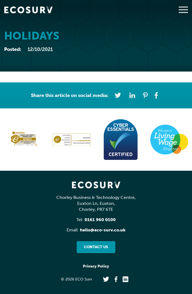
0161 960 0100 (100, 219)
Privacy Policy (96, 266)
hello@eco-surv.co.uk (103, 229)
